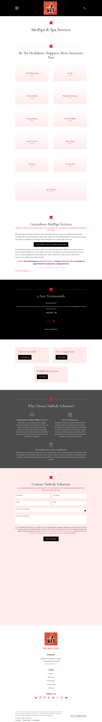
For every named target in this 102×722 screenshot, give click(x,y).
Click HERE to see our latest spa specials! (51, 258)
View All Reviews (51, 343)
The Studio (51, 624)
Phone (18, 516)
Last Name (56, 509)
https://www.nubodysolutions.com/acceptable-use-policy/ (46, 547)
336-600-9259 (51, 591)
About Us (51, 620)
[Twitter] (57, 641)
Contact (51, 631)
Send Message (51, 553)
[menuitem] (18, 663)
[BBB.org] (49, 641)
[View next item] (54, 335)
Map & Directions (51, 607)
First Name (19, 509)
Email (54, 516)
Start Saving (24, 371)
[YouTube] (66, 641)
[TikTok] (62, 641)
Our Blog (42, 391)
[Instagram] (53, 641)
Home (51, 616)
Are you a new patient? (23, 523)
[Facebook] (40, 641)
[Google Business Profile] (36, 641)
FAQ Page (61, 371)
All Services (51, 627)
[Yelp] (44, 641)
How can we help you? (23, 530)
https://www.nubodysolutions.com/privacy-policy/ (59, 545)
